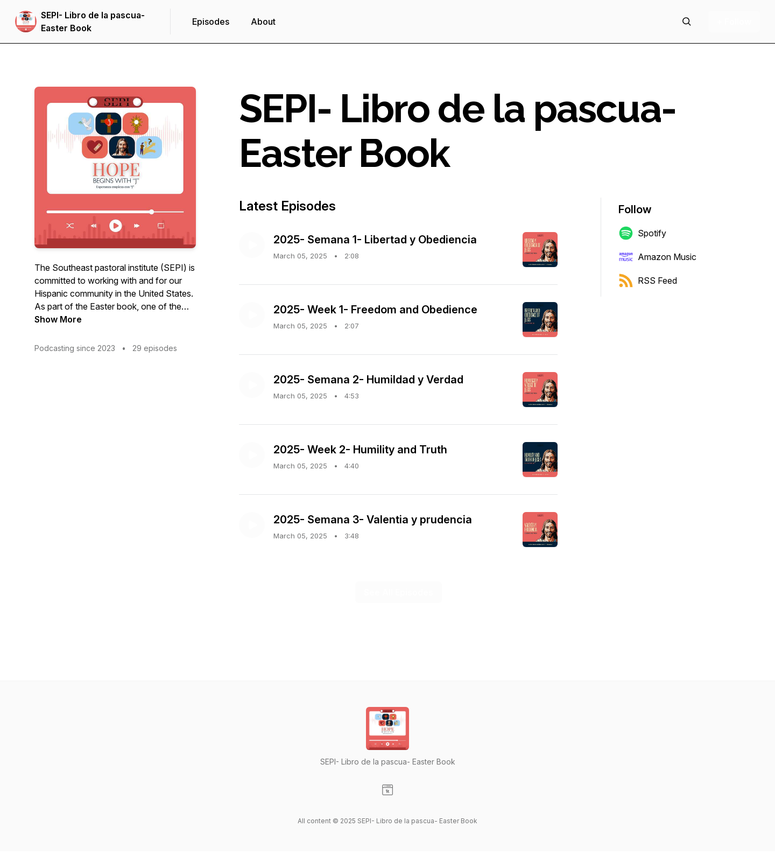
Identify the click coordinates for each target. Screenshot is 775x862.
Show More (58, 319)
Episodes (210, 21)
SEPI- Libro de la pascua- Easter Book (93, 21)
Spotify (642, 233)
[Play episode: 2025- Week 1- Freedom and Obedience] (252, 315)
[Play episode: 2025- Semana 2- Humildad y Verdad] (252, 385)
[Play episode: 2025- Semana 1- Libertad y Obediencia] (252, 245)
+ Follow (734, 21)
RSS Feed (647, 280)
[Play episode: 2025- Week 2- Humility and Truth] (252, 455)
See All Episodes (398, 592)
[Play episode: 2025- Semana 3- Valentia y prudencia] (252, 525)
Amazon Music (657, 256)
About (263, 21)
